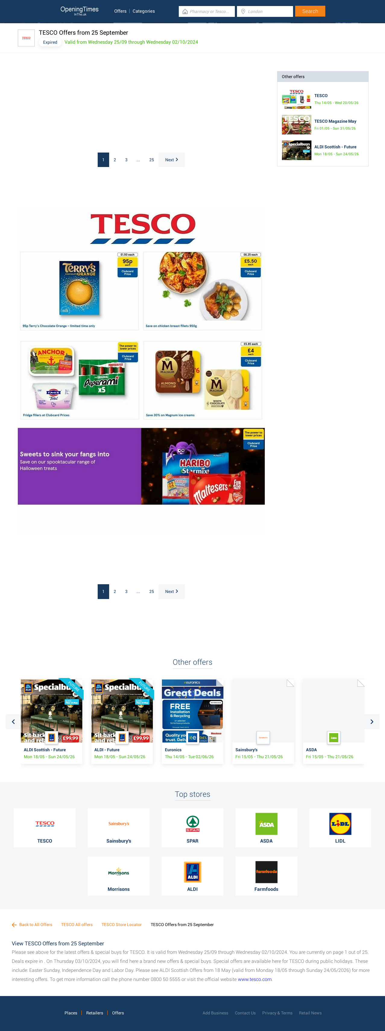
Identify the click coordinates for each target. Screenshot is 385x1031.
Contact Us (245, 1013)
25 (151, 159)
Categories (144, 11)
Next (171, 159)
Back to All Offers (32, 924)
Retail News (310, 1013)
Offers (120, 11)
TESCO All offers (77, 924)
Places (71, 1013)
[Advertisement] (96, 109)
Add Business (215, 1013)
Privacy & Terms (277, 1013)
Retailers (94, 1013)
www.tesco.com (255, 979)
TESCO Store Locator (122, 924)
